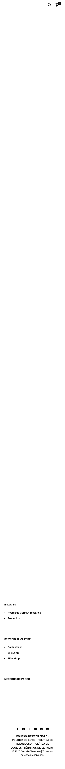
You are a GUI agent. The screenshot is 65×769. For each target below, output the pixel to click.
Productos (14, 618)
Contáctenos (15, 647)
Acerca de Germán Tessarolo (24, 612)
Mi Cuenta (13, 652)
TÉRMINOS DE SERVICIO (38, 747)
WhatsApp (14, 658)
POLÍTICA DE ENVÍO (24, 740)
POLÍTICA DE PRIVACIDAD (31, 736)
